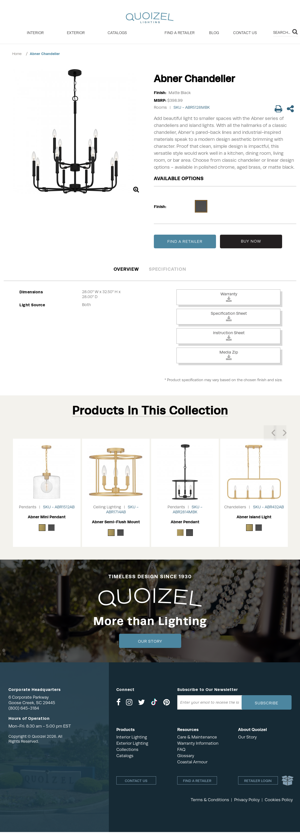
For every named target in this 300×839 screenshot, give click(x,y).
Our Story (150, 641)
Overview (126, 269)
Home (17, 54)
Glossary (185, 755)
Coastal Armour (192, 762)
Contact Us (245, 33)
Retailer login (258, 782)
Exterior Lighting (132, 743)
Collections (127, 749)
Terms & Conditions (210, 799)
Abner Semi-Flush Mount (116, 522)
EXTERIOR (76, 33)
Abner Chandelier (45, 54)
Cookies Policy (279, 799)
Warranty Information (197, 743)
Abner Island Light (254, 517)
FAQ (181, 749)
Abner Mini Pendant (47, 517)
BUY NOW (251, 241)
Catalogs (117, 33)
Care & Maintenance (197, 737)
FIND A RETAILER (185, 241)
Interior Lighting (131, 737)
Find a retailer (180, 33)
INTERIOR (35, 33)
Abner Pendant (185, 522)
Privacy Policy (247, 799)
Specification (167, 269)
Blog (214, 33)
